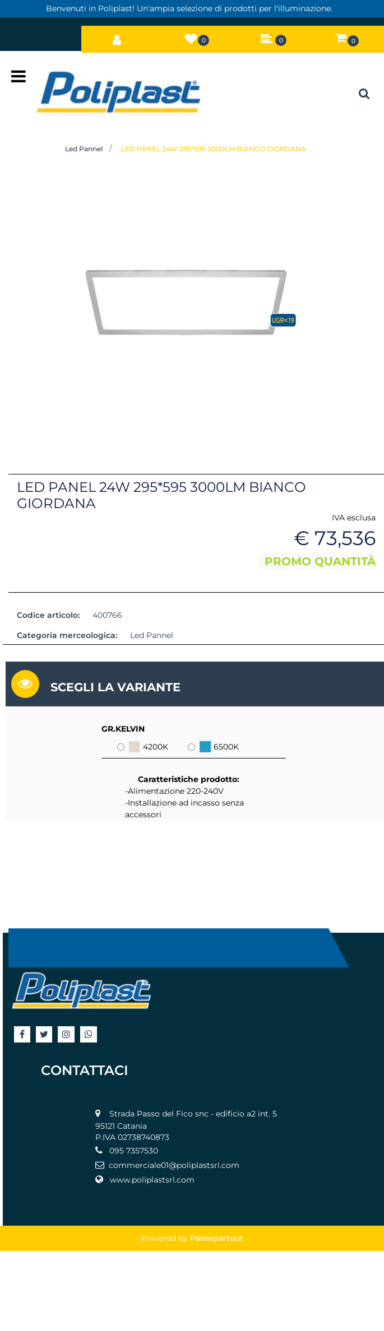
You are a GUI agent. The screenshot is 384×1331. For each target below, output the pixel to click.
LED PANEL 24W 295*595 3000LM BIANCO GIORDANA (213, 149)
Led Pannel (84, 149)
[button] (184, 305)
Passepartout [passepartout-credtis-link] (216, 1238)
